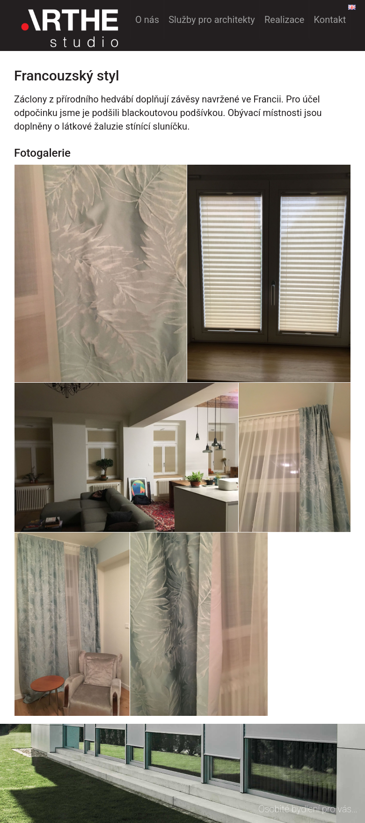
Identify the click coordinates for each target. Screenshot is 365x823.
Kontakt (330, 19)
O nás (147, 19)
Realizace (284, 19)
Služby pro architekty (211, 19)
